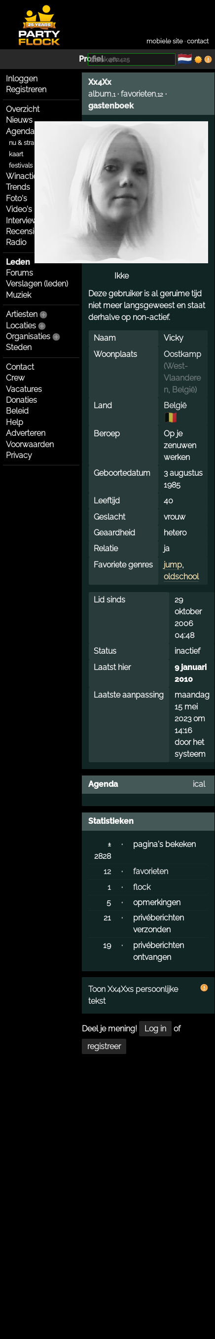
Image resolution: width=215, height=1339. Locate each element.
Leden (18, 262)
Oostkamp (182, 354)
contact (198, 41)
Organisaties (28, 336)
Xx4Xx (99, 82)
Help (14, 422)
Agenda (20, 131)
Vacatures (24, 389)
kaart (16, 154)
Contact (20, 367)
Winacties (33, 176)
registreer (104, 1046)
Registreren (26, 89)
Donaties (21, 400)
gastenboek (111, 105)
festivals (21, 165)
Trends (18, 187)
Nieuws (19, 120)
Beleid (17, 411)
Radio (16, 242)
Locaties (21, 325)
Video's (19, 209)
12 (107, 871)
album (99, 94)
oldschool (181, 576)
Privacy (19, 455)
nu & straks (24, 142)
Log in (155, 1028)
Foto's (16, 198)
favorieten (138, 94)
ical (199, 784)
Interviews (24, 220)
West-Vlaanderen (182, 377)
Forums (19, 273)
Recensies (24, 231)
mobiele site (164, 41)
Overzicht (22, 109)
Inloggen (21, 78)
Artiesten (21, 314)
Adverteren (25, 433)
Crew (15, 378)
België (183, 389)
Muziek (18, 295)
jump (173, 564)
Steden (19, 347)
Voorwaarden (30, 444)
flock (141, 887)
